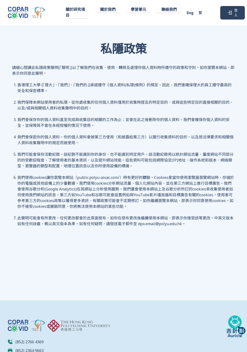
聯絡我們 (169, 9)
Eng (190, 12)
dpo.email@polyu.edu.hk (160, 223)
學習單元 (138, 9)
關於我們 (108, 9)
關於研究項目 (75, 12)
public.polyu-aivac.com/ (98, 177)
